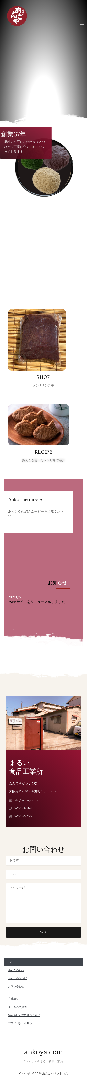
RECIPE (43, 452)
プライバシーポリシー (21, 1023)
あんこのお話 (16, 970)
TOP (10, 962)
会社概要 (13, 998)
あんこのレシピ (17, 978)
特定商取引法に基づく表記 (24, 1015)
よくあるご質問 (17, 1007)
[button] (81, 25)
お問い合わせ (16, 986)
